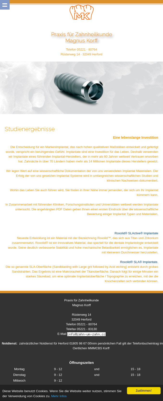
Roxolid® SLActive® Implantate (136, 233)
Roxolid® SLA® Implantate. (139, 262)
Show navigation (5, 5)
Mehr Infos (58, 396)
